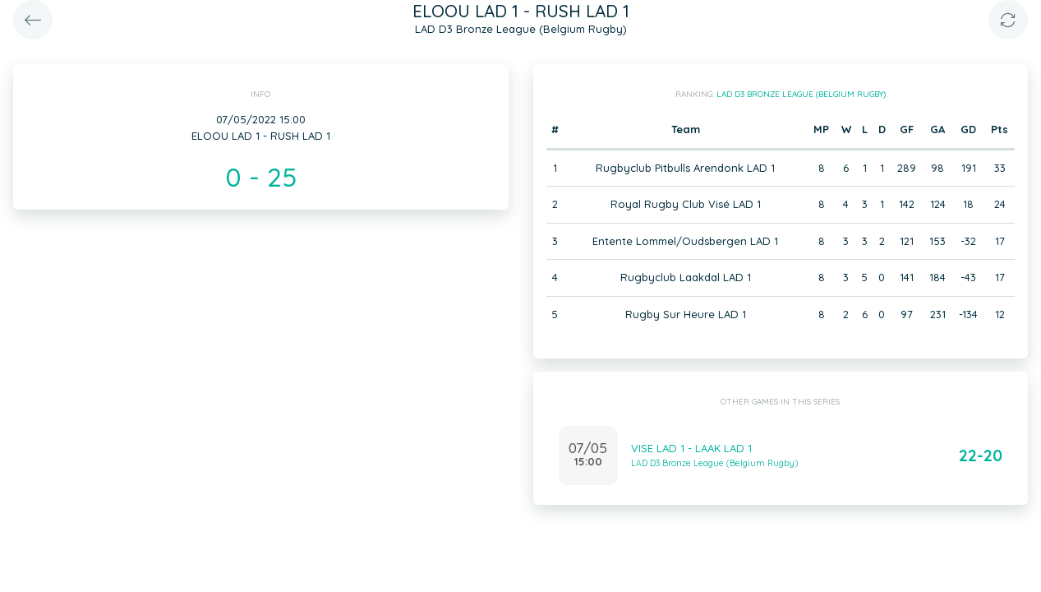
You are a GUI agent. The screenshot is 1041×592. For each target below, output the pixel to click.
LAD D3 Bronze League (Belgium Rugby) (801, 94)
